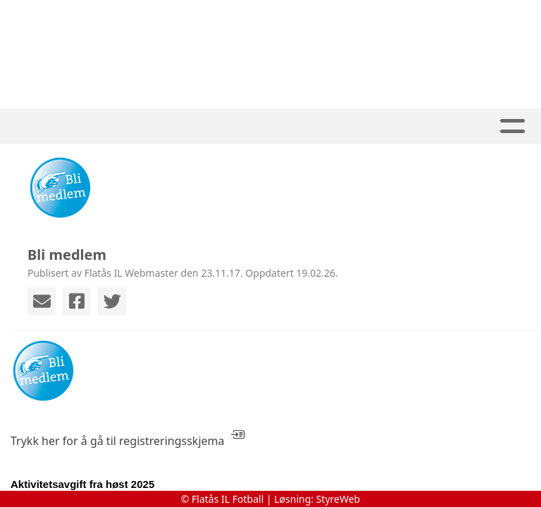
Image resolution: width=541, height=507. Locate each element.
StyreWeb (338, 499)
